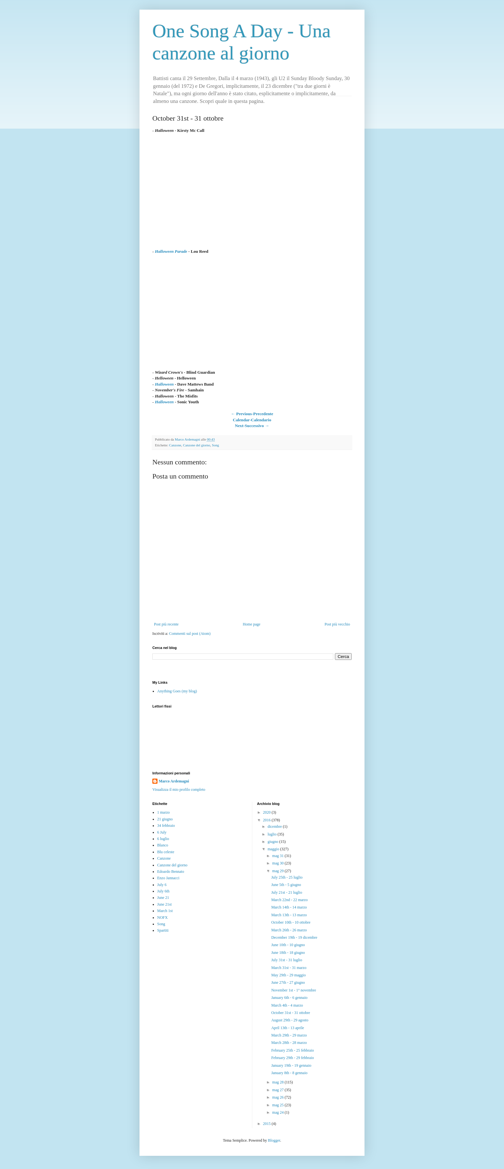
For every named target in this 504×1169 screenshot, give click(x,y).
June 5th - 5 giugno (286, 884)
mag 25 (278, 1105)
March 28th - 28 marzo (289, 1042)
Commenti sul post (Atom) (190, 633)
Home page (251, 624)
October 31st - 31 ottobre (290, 1012)
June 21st (164, 904)
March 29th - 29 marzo (289, 1035)
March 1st (165, 911)
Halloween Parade (171, 251)
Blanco (162, 845)
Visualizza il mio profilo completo (178, 789)
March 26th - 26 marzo (289, 930)
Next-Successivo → (252, 425)
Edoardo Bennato (170, 871)
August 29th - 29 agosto (289, 1020)
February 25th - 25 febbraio (292, 1050)
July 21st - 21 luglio (286, 892)
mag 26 (278, 1097)
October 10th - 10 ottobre (290, 922)
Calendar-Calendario (252, 419)
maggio (273, 849)
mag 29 (278, 871)
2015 (267, 1123)
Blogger (274, 1140)
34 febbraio (166, 825)
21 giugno (165, 819)
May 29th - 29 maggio (288, 975)
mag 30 (278, 863)
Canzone (175, 445)
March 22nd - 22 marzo (289, 900)
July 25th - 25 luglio (286, 877)
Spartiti (162, 930)
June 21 (163, 897)
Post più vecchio (337, 624)
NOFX (162, 917)
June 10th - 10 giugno (288, 945)
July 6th (163, 891)
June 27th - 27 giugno (288, 982)
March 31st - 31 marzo (288, 967)
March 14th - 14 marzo (289, 907)
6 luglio (163, 838)
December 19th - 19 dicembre (294, 937)
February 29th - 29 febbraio (292, 1057)
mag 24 (278, 1112)
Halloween (164, 384)
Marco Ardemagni (174, 781)
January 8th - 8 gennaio (289, 1073)
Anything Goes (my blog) (177, 691)
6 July (161, 832)
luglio (272, 834)
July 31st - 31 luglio (286, 960)
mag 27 (278, 1090)
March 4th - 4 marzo (287, 1005)
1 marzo (163, 812)
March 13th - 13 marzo (289, 915)
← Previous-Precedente (252, 413)
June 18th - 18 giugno (288, 952)
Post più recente (166, 624)
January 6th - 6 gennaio (289, 997)
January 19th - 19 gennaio (291, 1065)
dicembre (275, 826)
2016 (267, 820)
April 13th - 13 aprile (287, 1028)
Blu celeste (165, 852)
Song (215, 445)
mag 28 (278, 1082)
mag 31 (278, 856)
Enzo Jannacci (168, 878)
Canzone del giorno (196, 445)
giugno (273, 841)
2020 (267, 812)
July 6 (161, 884)
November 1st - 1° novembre (293, 990)
